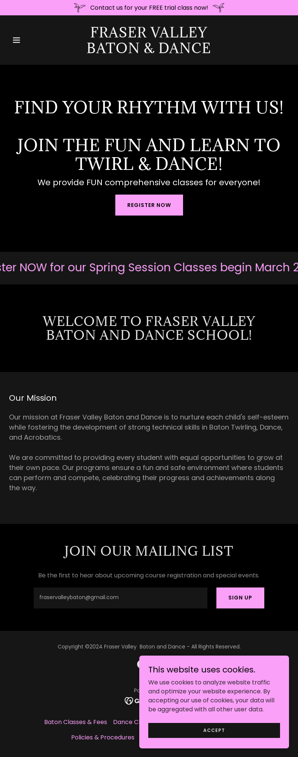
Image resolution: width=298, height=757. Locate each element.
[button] (30, 40)
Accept (214, 730)
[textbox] (120, 597)
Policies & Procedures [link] (102, 737)
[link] (148, 51)
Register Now (149, 205)
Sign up (240, 597)
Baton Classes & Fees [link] (75, 722)
